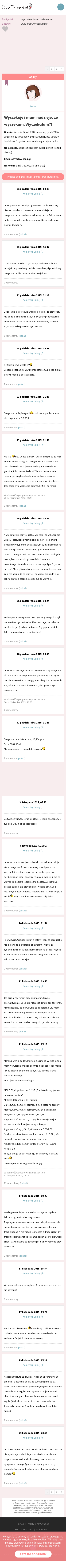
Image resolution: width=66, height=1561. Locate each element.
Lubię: (37, 193)
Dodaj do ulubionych (5, 29)
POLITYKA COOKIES (23, 1529)
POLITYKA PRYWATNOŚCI (38, 1524)
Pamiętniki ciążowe (7, 21)
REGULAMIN (41, 1529)
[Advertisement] (33, 50)
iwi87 (33, 106)
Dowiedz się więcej (49, 1545)
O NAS (21, 1524)
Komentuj (28, 193)
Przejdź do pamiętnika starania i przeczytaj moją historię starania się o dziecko (33, 177)
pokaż (23, 234)
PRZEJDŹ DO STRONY (33, 1554)
